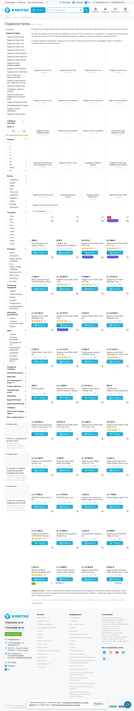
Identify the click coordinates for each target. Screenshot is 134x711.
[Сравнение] (105, 10)
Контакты (21, 2)
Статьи (72, 647)
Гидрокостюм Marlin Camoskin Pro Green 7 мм (117, 353)
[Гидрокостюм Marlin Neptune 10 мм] (93, 553)
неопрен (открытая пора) (18, 322)
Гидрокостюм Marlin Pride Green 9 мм (117, 426)
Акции (72, 644)
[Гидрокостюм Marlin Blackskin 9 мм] (42, 299)
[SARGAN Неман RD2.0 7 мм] (42, 481)
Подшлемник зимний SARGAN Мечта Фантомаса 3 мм (91, 353)
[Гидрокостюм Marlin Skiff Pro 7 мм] (118, 227)
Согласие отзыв (76, 666)
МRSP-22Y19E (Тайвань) (18, 260)
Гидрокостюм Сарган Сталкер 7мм (90, 389)
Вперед (60, 583)
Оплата (72, 628)
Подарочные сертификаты (48, 651)
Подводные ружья (44, 624)
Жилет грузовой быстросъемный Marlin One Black (40, 571)
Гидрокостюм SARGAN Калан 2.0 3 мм (116, 535)
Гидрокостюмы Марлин (17, 53)
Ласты (39, 631)
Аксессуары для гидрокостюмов (14, 76)
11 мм (18, 231)
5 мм (18, 225)
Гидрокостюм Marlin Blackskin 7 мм (115, 281)
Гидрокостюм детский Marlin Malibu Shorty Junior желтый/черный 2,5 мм (118, 462)
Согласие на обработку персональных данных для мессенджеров (80, 694)
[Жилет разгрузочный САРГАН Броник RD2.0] (42, 263)
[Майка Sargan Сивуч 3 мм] (118, 481)
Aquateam (18, 207)
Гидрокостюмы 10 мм (16, 50)
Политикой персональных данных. (65, 705)
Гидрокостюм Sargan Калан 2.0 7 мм (90, 462)
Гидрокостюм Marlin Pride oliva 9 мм (92, 244)
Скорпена (18, 180)
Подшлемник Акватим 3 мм (92, 535)
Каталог (16, 17)
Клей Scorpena (37, 388)
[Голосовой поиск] (81, 10)
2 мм (18, 238)
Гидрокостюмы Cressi (16, 86)
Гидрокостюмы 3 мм (15, 37)
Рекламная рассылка (78, 669)
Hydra (18, 201)
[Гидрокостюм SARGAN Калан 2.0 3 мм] (118, 517)
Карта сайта (21, 705)
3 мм (18, 234)
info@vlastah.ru (14, 639)
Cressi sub (18, 192)
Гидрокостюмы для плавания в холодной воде (16, 97)
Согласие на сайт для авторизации (78, 679)
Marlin (18, 186)
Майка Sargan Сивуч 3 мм (117, 497)
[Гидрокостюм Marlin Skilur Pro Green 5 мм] (67, 408)
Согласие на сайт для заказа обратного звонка (81, 673)
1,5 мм (18, 244)
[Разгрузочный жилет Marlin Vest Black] (67, 444)
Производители (43, 664)
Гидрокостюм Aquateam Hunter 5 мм (66, 535)
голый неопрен (18, 294)
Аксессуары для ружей (46, 628)
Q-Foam (18, 281)
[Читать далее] (37, 603)
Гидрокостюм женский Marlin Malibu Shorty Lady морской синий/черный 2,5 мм (118, 571)
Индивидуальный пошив (17, 105)
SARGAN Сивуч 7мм (64, 497)
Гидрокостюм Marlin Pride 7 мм (67, 281)
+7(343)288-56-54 (117, 2)
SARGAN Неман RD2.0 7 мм (41, 498)
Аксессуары (42, 644)
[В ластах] (17, 10)
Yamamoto (18, 256)
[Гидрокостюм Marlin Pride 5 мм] (67, 299)
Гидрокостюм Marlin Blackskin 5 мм (115, 317)
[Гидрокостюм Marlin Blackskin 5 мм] (118, 299)
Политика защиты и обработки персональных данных (82, 661)
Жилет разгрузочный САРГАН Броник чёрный (66, 389)
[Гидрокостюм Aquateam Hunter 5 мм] (67, 517)
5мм (18, 219)
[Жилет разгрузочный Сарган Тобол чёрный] (67, 553)
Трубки (40, 637)
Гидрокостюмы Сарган (16, 60)
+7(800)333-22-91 (100, 2)
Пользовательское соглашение (82, 657)
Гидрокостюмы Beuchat (17, 102)
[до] (24, 131)
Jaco (18, 264)
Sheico (18, 253)
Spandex (18, 300)
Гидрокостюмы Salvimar (17, 57)
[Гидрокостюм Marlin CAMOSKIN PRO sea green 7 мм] (42, 517)
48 (18, 165)
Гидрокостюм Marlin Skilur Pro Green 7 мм (92, 426)
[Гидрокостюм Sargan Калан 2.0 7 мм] (93, 444)
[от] (13, 131)
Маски (40, 634)
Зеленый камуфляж (18, 338)
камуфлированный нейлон (18, 307)
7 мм (18, 222)
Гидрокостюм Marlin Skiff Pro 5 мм (92, 281)
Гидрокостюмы (13, 33)
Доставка (73, 631)
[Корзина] (125, 10)
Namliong (18, 278)
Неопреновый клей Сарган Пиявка (39, 244)
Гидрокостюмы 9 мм (15, 47)
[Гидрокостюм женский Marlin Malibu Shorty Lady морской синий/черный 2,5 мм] (118, 553)
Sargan (18, 183)
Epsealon (18, 198)
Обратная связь (76, 651)
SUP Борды (42, 660)
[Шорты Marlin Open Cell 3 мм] (93, 299)
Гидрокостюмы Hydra (16, 114)
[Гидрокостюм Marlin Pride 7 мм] (67, 263)
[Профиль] (95, 10)
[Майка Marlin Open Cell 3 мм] (42, 335)
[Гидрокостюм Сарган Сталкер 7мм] (93, 372)
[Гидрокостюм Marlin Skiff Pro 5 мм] (93, 263)
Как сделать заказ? (36, 2)
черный (18, 334)
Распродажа (42, 647)
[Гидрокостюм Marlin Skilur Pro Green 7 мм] (93, 408)
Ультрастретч (18, 303)
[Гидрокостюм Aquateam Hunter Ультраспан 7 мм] (42, 408)
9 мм (18, 216)
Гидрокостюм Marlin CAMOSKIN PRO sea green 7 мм (40, 535)
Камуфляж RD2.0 (18, 360)
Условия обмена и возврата (81, 637)
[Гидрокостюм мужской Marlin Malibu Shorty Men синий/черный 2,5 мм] (93, 481)
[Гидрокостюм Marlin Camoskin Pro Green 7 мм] (118, 335)
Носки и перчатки (44, 641)
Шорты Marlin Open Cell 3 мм (92, 317)
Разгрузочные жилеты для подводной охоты (16, 81)
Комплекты (41, 654)
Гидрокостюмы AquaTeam (13, 110)
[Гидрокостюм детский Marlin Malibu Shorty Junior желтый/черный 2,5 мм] (118, 444)
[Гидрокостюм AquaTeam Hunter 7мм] (42, 444)
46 (18, 161)
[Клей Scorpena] (42, 372)
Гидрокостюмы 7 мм (15, 43)
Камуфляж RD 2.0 (18, 343)
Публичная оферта (77, 654)
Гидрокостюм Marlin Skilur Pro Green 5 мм (67, 426)
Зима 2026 (41, 618)
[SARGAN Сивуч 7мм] (67, 481)
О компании (10, 2)
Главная (8, 17)
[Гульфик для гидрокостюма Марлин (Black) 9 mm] (67, 227)
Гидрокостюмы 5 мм (15, 40)
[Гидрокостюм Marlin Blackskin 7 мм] (118, 263)
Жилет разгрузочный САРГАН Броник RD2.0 (41, 281)
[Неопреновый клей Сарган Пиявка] (42, 227)
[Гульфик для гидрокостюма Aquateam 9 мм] (118, 372)
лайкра (18, 297)
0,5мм (18, 241)
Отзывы (72, 641)
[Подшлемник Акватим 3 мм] (93, 517)
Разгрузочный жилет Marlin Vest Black (65, 462)
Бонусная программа (78, 634)
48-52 (18, 168)
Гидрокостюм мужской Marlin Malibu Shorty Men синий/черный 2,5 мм (92, 498)
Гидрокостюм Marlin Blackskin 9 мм (39, 317)
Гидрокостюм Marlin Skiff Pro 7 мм (117, 244)
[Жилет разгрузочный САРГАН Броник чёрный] (67, 372)
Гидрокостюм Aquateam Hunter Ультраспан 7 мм (41, 426)
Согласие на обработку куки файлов (81, 688)
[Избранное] (115, 10)
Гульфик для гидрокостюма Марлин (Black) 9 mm (66, 244)
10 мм (18, 228)
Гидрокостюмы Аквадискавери (13, 64)
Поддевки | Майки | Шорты (15, 90)
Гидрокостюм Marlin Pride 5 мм (67, 317)
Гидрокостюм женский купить (45, 205)
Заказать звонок (13, 634)
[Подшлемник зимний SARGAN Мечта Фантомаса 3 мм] (93, 335)
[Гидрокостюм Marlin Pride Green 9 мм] (118, 408)
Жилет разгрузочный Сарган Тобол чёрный (65, 571)
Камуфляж (18, 353)
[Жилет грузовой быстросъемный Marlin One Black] (42, 553)
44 (18, 158)
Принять (98, 704)
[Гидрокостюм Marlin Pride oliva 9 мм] (93, 227)
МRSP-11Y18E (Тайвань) (18, 268)
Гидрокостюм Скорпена (17, 72)
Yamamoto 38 (18, 272)
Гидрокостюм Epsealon (16, 68)
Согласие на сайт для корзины (82, 683)
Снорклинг (41, 667)
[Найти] (86, 10)
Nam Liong (18, 275)
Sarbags (18, 204)
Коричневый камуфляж (18, 349)
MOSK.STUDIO (18, 707)
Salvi (18, 189)
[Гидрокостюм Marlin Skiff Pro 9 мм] (67, 335)
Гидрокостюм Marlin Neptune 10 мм (90, 571)
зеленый (18, 356)
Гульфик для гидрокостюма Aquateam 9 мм (117, 389)
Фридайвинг (42, 657)
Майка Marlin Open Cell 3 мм (41, 353)
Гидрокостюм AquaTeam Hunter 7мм (41, 462)
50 (18, 171)
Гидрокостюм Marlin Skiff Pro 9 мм (66, 353)
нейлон (18, 291)
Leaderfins (18, 195)
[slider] (7, 135)
